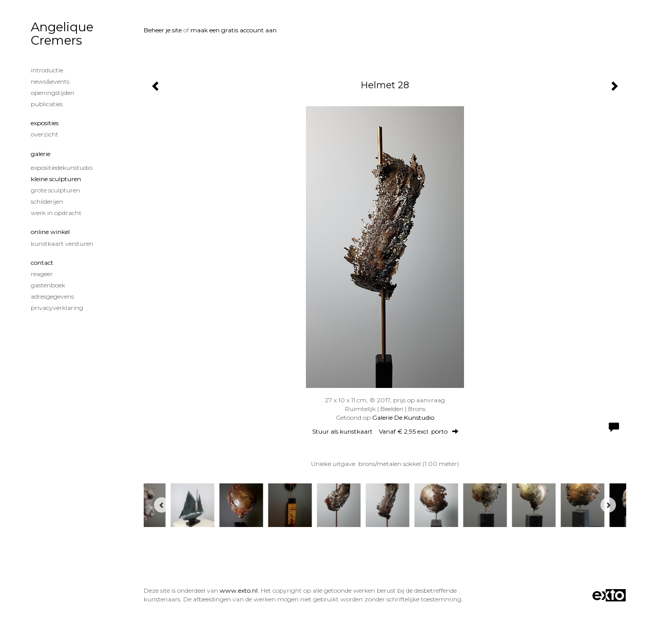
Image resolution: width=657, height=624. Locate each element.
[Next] (608, 505)
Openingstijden (52, 92)
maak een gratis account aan (233, 30)
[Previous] (161, 505)
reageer (42, 274)
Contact (42, 262)
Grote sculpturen (55, 190)
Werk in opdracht (56, 213)
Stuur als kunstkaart (385, 431)
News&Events (50, 81)
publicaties (47, 104)
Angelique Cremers (62, 34)
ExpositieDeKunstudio (61, 167)
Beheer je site (163, 30)
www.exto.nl (239, 590)
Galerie (40, 154)
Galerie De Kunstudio (403, 417)
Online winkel (50, 232)
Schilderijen (47, 201)
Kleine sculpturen (56, 179)
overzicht (45, 134)
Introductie (47, 70)
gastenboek (48, 285)
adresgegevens (52, 296)
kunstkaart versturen (62, 243)
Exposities (45, 123)
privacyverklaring (57, 307)
